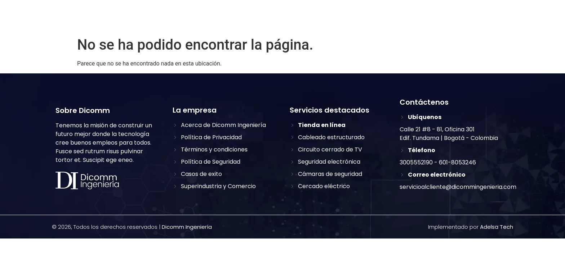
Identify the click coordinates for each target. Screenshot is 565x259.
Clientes (419, 17)
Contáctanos (464, 17)
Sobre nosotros (302, 17)
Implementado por (470, 227)
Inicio (258, 17)
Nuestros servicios (366, 17)
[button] (507, 17)
